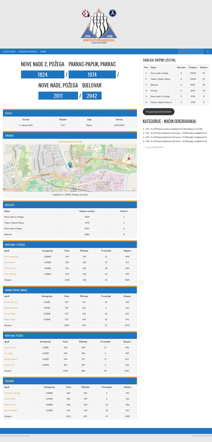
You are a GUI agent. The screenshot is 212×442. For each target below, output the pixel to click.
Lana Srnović (10, 347)
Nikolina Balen (10, 359)
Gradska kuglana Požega (70, 141)
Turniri (43, 51)
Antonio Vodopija (12, 393)
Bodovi (203, 67)
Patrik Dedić (10, 398)
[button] (70, 165)
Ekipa (153, 67)
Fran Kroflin (9, 262)
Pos (146, 67)
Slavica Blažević (11, 307)
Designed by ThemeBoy (202, 436)
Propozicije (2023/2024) (158, 111)
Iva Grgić (8, 353)
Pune (67, 250)
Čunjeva (193, 67)
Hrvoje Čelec (10, 313)
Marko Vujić (9, 319)
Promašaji (106, 250)
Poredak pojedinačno (28, 51)
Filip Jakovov (10, 404)
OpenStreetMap (126, 190)
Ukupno (127, 250)
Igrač (6, 250)
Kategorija (47, 250)
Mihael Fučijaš (10, 410)
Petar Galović (10, 268)
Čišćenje (84, 250)
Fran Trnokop (10, 274)
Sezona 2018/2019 (154, 147)
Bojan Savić (9, 365)
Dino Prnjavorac (11, 256)
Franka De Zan (11, 302)
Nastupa (181, 67)
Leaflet (112, 190)
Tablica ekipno (9, 51)
